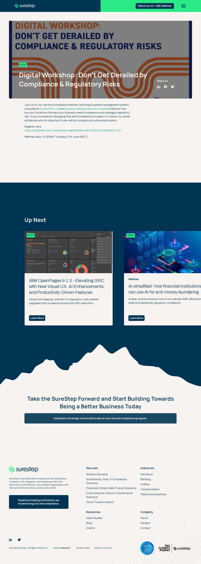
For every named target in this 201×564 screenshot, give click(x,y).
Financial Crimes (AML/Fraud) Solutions (111, 488)
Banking (145, 479)
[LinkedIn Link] (10, 539)
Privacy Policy (83, 548)
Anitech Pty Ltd (49, 108)
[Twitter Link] (19, 539)
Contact (145, 528)
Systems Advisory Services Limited (86, 108)
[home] (25, 6)
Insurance (146, 474)
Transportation (149, 489)
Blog (89, 523)
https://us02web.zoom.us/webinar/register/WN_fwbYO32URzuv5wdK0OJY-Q (72, 130)
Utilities (145, 484)
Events (90, 528)
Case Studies (94, 518)
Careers (145, 523)
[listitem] (73, 278)
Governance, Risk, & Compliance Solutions (106, 481)
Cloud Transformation (100, 502)
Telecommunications (153, 494)
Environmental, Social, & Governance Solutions (109, 495)
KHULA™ (66, 548)
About (144, 518)
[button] (184, 6)
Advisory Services (97, 474)
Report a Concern (103, 548)
